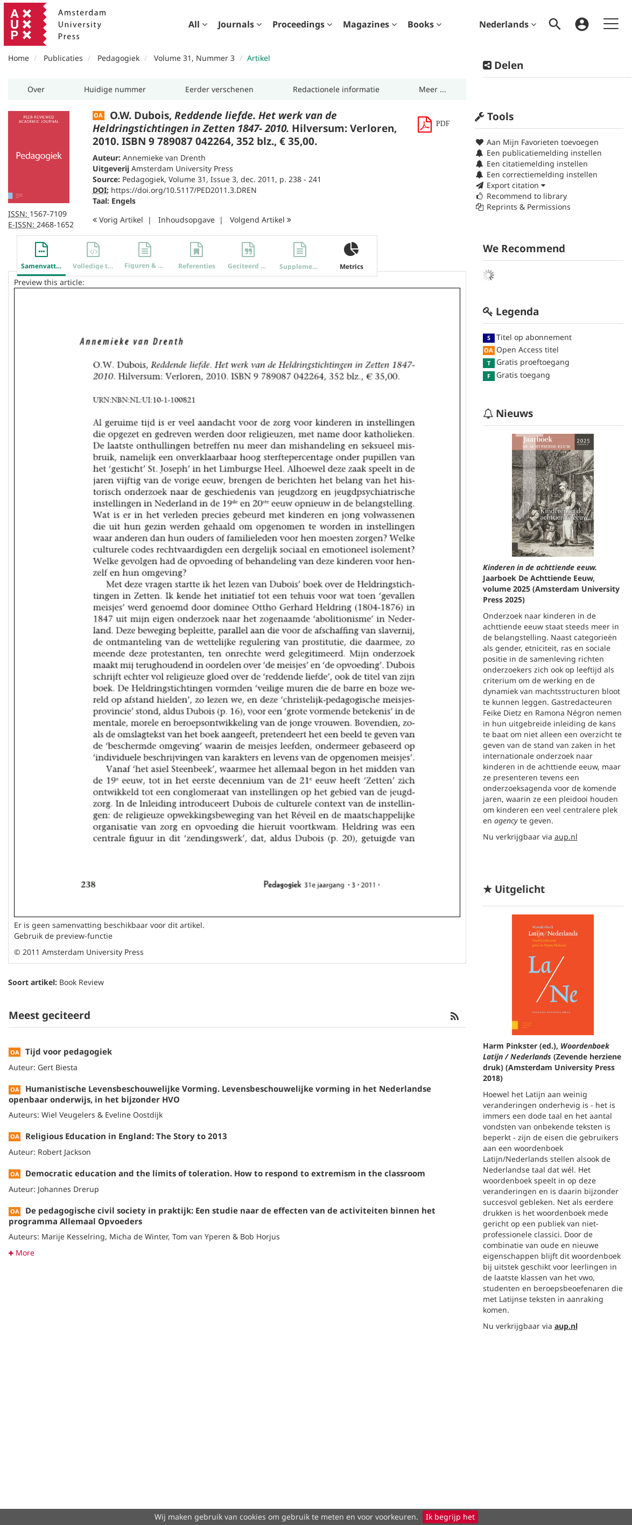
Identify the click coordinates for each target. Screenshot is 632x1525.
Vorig (118, 219)
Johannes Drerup (68, 1189)
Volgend (260, 219)
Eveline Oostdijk (134, 1115)
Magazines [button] (370, 24)
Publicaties (63, 58)
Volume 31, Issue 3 (202, 179)
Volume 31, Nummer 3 (195, 58)
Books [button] (424, 24)
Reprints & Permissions (523, 207)
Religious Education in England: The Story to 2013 (126, 1136)
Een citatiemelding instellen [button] (531, 163)
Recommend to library (521, 196)
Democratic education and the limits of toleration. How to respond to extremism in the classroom (225, 1173)
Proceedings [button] (302, 24)
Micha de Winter (138, 1236)
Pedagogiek (118, 58)
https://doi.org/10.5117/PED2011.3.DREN (184, 190)
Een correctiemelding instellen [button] (536, 174)
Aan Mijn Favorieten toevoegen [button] (537, 142)
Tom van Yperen (201, 1236)
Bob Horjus (260, 1236)
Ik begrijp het (450, 1517)
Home (18, 58)
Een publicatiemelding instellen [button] (538, 153)
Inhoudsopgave (186, 219)
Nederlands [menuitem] (507, 24)
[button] (36, 89)
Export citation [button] (510, 185)
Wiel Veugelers (68, 1115)
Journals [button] (240, 24)
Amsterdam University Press (182, 168)
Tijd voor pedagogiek (68, 1051)
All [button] (197, 24)
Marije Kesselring (73, 1236)
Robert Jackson (64, 1152)
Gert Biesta (58, 1067)
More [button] (21, 1252)
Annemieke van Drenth (164, 158)
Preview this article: (49, 282)
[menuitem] (198, 24)
